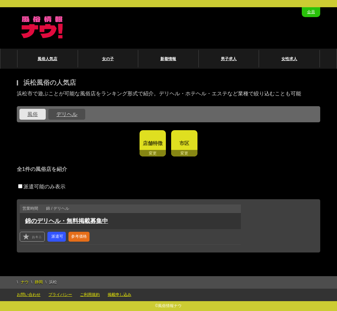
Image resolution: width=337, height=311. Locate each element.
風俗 (32, 114)
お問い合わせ (28, 294)
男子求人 (229, 59)
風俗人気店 (47, 59)
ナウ (25, 282)
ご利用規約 (90, 294)
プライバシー (60, 294)
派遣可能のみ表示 (41, 186)
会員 (311, 12)
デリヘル (66, 114)
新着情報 (168, 59)
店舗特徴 (153, 143)
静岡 (39, 282)
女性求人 (289, 59)
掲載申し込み (119, 294)
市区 (184, 143)
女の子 (108, 59)
